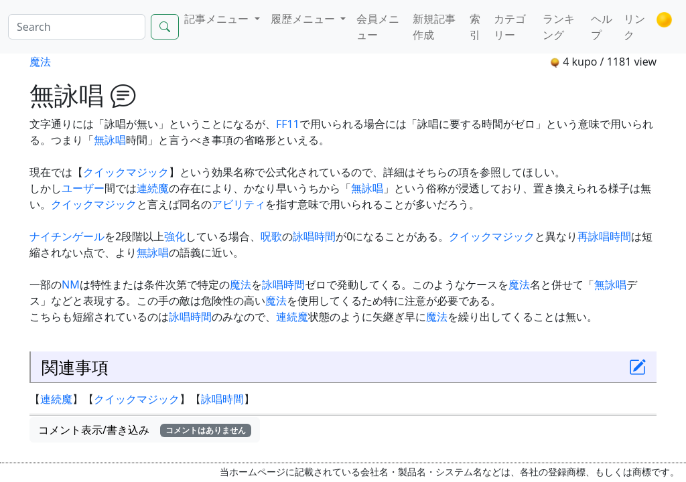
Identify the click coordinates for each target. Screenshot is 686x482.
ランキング (559, 26)
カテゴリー (510, 26)
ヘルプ (601, 26)
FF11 (287, 123)
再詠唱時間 (604, 236)
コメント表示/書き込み (144, 429)
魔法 (40, 61)
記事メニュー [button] (217, 18)
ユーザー (83, 188)
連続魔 (153, 188)
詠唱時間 (314, 236)
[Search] (76, 26)
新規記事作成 (434, 26)
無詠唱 (110, 140)
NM (71, 284)
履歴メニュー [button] (304, 18)
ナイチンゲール (67, 236)
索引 (475, 26)
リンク (634, 26)
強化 (175, 236)
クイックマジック (126, 172)
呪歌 (271, 236)
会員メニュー (377, 26)
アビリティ (238, 204)
